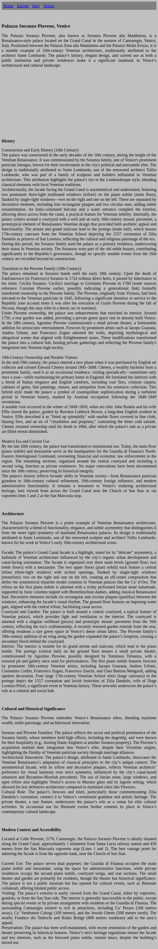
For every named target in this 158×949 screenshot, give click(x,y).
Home (8, 5)
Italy (36, 5)
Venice (48, 5)
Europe (23, 5)
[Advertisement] (79, 105)
